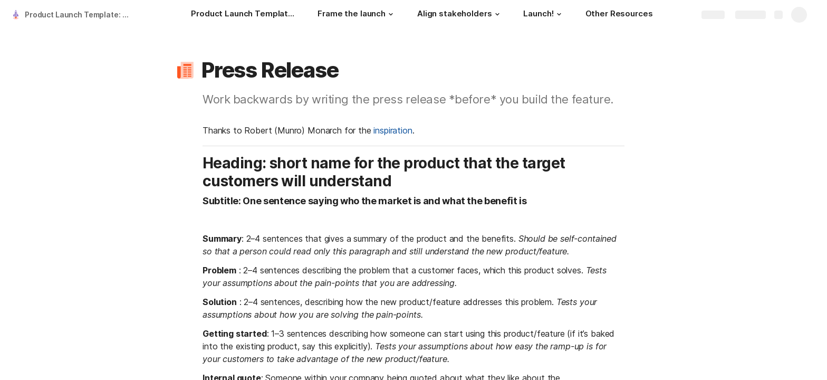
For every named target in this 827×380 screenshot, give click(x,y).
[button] (391, 14)
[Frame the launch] (357, 15)
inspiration (392, 130)
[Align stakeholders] (460, 15)
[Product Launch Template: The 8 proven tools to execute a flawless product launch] (243, 15)
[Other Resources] (619, 15)
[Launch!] (543, 15)
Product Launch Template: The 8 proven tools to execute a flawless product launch (81, 14)
